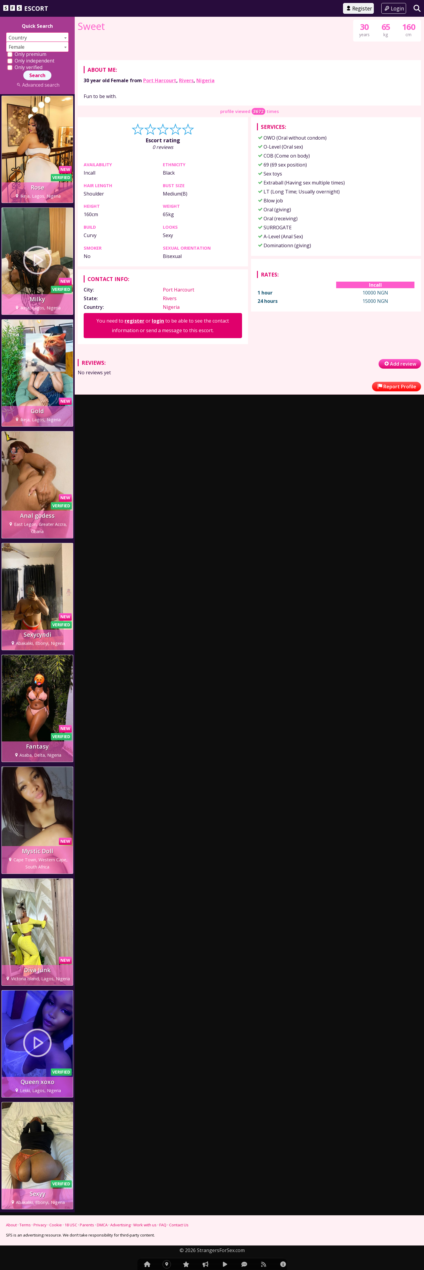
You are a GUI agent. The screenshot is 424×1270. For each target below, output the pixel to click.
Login (393, 8)
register (134, 416)
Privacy (40, 1225)
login (158, 416)
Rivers (186, 176)
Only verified (24, 67)
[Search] (417, 8)
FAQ (162, 1225)
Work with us (145, 1225)
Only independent (30, 60)
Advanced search (37, 85)
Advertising (120, 1225)
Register (358, 8)
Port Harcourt (159, 176)
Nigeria (205, 176)
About (11, 1225)
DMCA (102, 1225)
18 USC (71, 1225)
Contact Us (179, 1225)
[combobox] (37, 37)
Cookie (55, 1225)
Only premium (26, 54)
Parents (87, 1225)
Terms (25, 1225)
